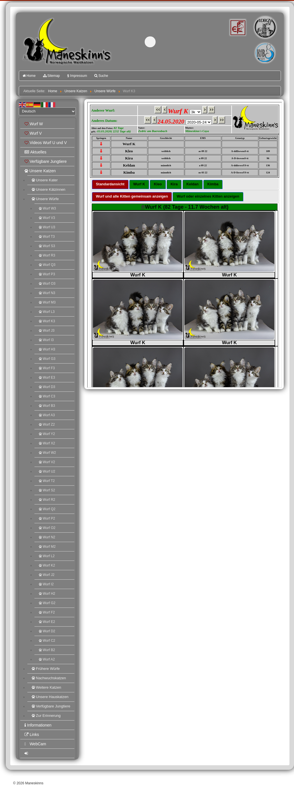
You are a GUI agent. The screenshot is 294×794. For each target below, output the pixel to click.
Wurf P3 (47, 274)
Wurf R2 (47, 500)
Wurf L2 (47, 556)
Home (29, 76)
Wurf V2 (47, 462)
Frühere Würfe (46, 668)
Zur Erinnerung (46, 715)
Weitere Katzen (46, 687)
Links (31, 734)
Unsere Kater (45, 180)
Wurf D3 (47, 387)
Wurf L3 (47, 312)
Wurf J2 (46, 575)
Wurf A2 (47, 659)
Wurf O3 (47, 284)
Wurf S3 (47, 246)
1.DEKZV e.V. (264, 27)
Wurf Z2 (47, 424)
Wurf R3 (47, 255)
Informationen (38, 725)
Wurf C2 (47, 641)
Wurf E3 (47, 377)
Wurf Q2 (47, 509)
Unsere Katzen (40, 171)
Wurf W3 (47, 208)
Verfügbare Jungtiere (45, 161)
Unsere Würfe (45, 199)
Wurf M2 (47, 547)
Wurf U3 (47, 227)
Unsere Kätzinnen (48, 189)
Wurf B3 (47, 406)
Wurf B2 (47, 650)
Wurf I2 (46, 584)
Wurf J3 (46, 331)
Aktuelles (35, 152)
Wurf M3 (47, 302)
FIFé (237, 27)
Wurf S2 (47, 490)
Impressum (77, 76)
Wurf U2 (47, 471)
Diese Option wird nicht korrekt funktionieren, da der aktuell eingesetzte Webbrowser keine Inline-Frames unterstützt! (184, 245)
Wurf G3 (47, 359)
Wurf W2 (47, 453)
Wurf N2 (47, 537)
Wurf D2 (47, 631)
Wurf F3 (47, 368)
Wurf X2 (47, 443)
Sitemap (51, 76)
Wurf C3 (47, 396)
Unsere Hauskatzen (50, 697)
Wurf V (33, 133)
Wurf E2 (47, 622)
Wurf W (33, 124)
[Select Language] (47, 111)
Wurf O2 (47, 528)
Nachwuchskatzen (49, 678)
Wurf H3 (47, 349)
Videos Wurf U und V (45, 142)
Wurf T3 (47, 237)
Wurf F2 (47, 612)
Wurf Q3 (47, 265)
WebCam (35, 744)
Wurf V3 (47, 218)
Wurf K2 (47, 565)
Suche (101, 76)
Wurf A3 (47, 415)
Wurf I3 (46, 340)
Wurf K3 (47, 321)
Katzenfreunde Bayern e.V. (253, 44)
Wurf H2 (47, 594)
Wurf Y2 (47, 434)
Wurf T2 (47, 481)
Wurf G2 (47, 603)
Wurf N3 (47, 293)
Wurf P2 (47, 518)
